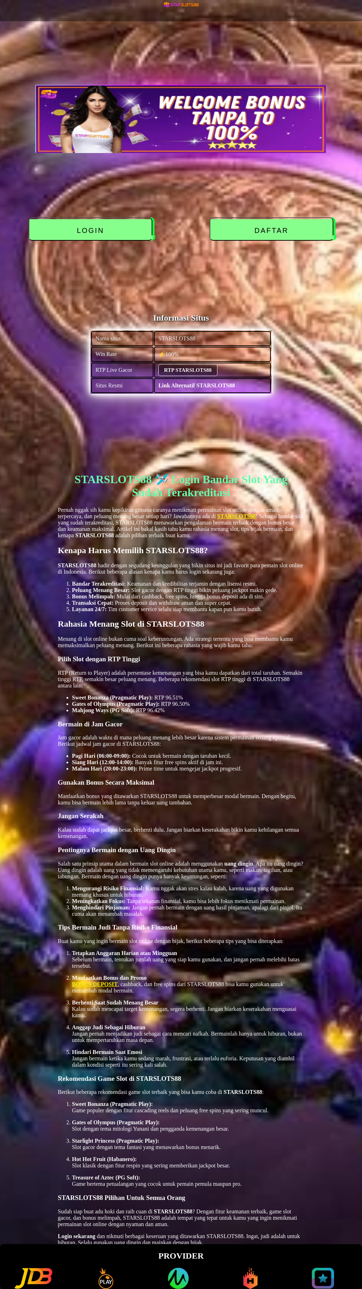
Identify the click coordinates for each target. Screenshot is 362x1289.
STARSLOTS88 (236, 516)
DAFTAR (272, 230)
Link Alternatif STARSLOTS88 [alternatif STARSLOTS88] (196, 385)
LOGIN (90, 230)
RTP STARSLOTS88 (188, 370)
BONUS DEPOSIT (95, 984)
